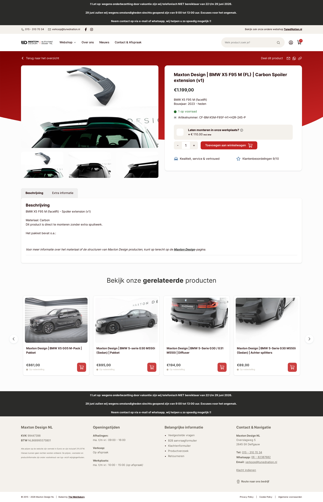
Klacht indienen (246, 470)
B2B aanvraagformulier (182, 440)
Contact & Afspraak (128, 42)
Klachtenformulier (179, 445)
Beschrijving (34, 193)
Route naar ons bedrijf (252, 481)
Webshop (68, 42)
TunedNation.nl (293, 29)
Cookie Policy (265, 497)
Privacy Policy (247, 497)
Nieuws (104, 42)
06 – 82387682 (261, 457)
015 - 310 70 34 (32, 29)
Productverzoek (178, 450)
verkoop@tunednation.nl (64, 29)
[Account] (290, 42)
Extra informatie (62, 193)
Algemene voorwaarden (290, 497)
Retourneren (176, 456)
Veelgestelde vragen (181, 435)
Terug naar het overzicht (40, 58)
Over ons (88, 42)
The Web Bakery (76, 497)
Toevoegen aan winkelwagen (229, 145)
